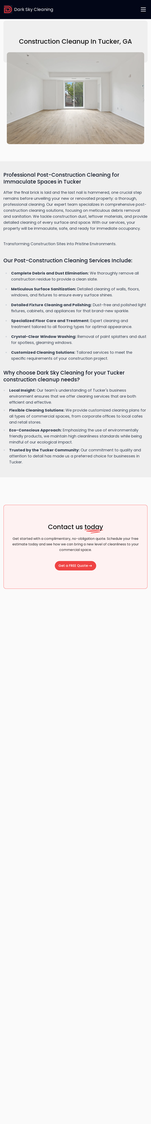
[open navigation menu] (143, 9)
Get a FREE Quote (75, 565)
